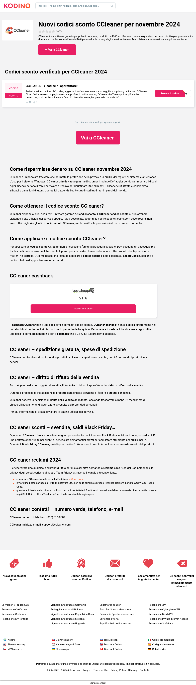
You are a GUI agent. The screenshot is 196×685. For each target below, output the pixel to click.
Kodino (12, 639)
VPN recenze (15, 649)
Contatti (144, 670)
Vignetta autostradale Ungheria (68, 623)
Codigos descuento (163, 644)
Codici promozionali (163, 639)
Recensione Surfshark (161, 623)
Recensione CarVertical (15, 609)
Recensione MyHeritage (15, 618)
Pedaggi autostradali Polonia (67, 609)
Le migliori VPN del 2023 (15, 604)
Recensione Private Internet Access (168, 618)
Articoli (77, 670)
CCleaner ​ (98, 138)
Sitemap (132, 670)
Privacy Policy (118, 670)
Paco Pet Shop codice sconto (116, 609)
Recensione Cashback (14, 614)
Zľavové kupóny (64, 639)
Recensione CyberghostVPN (164, 609)
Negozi (87, 670)
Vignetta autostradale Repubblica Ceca (72, 614)
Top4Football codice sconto (115, 623)
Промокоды (111, 639)
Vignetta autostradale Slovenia (68, 618)
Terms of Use (100, 670)
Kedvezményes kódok (68, 644)
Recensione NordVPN (161, 614)
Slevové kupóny (16, 644)
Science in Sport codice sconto (117, 614)
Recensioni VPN (158, 604)
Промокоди (62, 649)
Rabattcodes (159, 649)
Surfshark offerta (109, 618)
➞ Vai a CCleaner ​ (57, 49)
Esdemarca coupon (110, 604)
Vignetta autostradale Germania (68, 604)
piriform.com (75, 479)
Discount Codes (113, 644)
